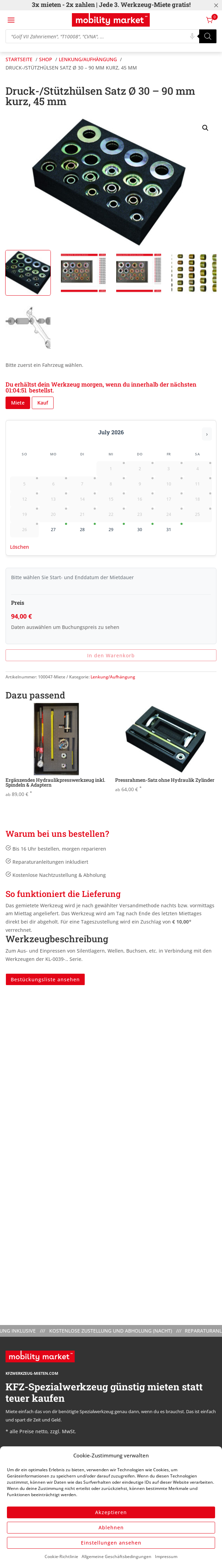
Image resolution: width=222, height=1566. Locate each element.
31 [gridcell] (174, 527)
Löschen (19, 547)
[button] (205, 128)
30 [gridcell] (145, 527)
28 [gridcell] (88, 527)
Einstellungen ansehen (111, 1542)
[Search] (207, 36)
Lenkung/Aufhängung (113, 677)
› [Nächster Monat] (207, 434)
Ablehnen (111, 1527)
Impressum (166, 1556)
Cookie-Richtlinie (61, 1556)
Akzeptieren (111, 1512)
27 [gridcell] (59, 527)
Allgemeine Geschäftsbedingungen (116, 1556)
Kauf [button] (42, 402)
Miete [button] (18, 402)
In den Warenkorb (111, 655)
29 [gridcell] (117, 527)
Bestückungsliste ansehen (45, 979)
